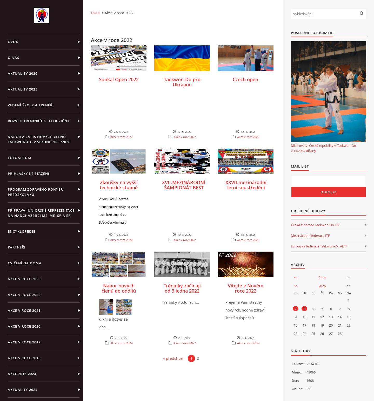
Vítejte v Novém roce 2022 (245, 288)
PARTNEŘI (16, 247)
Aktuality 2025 (22, 89)
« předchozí (173, 358)
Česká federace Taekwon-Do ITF (315, 225)
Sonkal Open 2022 (119, 79)
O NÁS (13, 57)
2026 (322, 286)
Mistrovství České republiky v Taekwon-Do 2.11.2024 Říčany (323, 148)
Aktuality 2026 (22, 73)
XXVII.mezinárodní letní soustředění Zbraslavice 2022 (245, 187)
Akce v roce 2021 (24, 310)
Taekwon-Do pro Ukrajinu (182, 82)
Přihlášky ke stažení (28, 173)
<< (295, 277)
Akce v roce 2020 (24, 326)
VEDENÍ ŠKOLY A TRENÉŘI (31, 105)
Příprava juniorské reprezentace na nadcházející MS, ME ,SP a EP (41, 213)
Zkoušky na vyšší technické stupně (119, 185)
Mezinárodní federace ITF (310, 235)
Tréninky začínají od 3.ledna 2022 (182, 288)
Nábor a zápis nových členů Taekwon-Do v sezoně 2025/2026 (39, 139)
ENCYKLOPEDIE (21, 231)
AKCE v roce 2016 (24, 358)
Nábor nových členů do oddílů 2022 (119, 291)
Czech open (245, 79)
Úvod (13, 41)
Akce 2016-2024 (22, 373)
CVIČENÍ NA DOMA (25, 263)
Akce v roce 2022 (24, 294)
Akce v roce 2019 (24, 342)
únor (322, 277)
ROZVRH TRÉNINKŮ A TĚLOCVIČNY (39, 121)
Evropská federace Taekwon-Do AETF (319, 246)
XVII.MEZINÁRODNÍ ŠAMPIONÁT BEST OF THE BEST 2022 (183, 187)
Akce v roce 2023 (24, 278)
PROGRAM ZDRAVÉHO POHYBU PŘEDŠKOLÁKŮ (36, 192)
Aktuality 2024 (22, 389)
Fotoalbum (19, 157)
